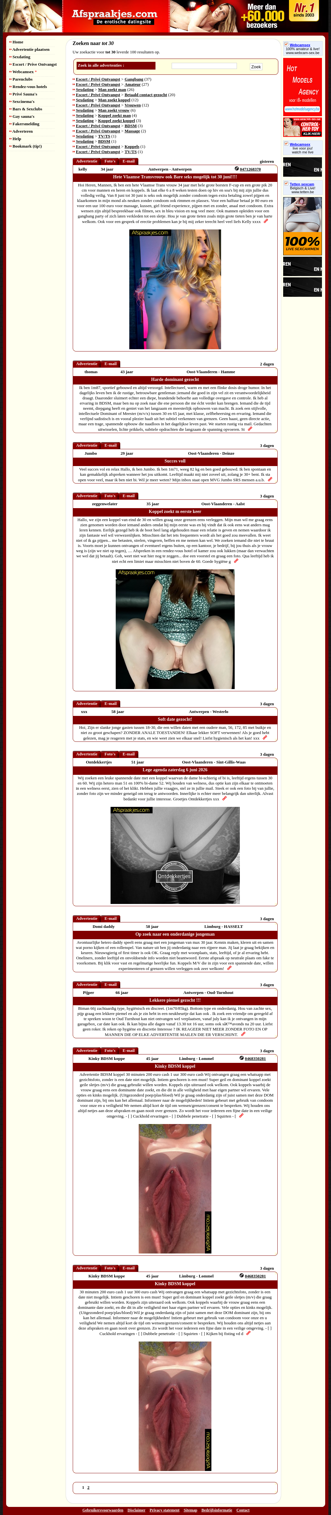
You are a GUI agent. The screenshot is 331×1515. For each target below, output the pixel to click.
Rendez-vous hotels (28, 86)
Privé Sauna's (23, 94)
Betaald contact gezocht (145, 94)
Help (15, 138)
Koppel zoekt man (114, 115)
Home (16, 41)
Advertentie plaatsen (29, 49)
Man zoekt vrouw (114, 110)
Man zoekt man (112, 89)
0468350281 (255, 1058)
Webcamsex (23, 71)
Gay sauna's (22, 116)
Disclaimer (136, 1510)
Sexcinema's (22, 101)
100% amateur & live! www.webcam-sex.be (303, 51)
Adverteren (21, 131)
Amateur (132, 84)
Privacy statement (164, 1510)
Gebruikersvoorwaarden (102, 1510)
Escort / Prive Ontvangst (33, 64)
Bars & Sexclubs (25, 108)
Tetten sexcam (299, 184)
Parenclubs (21, 79)
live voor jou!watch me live (303, 150)
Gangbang (133, 79)
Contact (243, 1510)
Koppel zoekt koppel (116, 120)
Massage (132, 130)
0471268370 (250, 169)
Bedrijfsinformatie (216, 1510)
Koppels (131, 146)
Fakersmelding (24, 123)
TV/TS (104, 136)
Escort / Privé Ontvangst (98, 79)
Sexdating (19, 56)
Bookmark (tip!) (25, 146)
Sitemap (190, 1510)
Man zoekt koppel (114, 99)
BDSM (130, 125)
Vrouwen (132, 105)
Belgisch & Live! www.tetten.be (302, 190)
